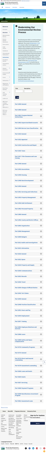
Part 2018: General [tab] (28, 254)
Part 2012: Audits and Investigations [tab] (28, 242)
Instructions (6, 57)
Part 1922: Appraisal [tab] (28, 140)
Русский (30, 443)
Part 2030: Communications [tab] (28, 271)
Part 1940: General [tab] (28, 164)
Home (4, 411)
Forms (4, 77)
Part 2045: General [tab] (28, 299)
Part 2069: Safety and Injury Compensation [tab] (28, 340)
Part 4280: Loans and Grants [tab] (28, 371)
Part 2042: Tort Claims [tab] (28, 293)
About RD (10, 411)
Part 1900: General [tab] (28, 110)
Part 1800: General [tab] (28, 104)
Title (16, 88)
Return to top (4, 407)
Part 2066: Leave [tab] (28, 334)
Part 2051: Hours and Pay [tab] (28, 310)
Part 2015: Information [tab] (28, 248)
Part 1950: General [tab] (28, 186)
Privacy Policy (19, 418)
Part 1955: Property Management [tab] (28, 197)
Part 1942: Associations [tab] (28, 169)
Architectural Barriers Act (11, 415)
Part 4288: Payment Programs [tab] (28, 388)
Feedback (26, 420)
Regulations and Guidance (6, 84)
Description (27, 88)
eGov (25, 418)
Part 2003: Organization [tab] (28, 226)
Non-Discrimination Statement (19, 437)
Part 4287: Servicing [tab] (28, 382)
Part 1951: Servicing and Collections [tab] (28, 192)
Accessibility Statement (18, 415)
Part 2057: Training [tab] (28, 321)
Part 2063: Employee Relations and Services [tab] (28, 328)
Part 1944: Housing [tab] (28, 175)
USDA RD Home (3, 415)
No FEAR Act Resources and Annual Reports (12, 420)
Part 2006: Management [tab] (28, 231)
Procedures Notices (5, 60)
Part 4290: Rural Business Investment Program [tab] (28, 394)
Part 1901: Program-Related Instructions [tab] (28, 116)
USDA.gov (3, 418)
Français (26, 443)
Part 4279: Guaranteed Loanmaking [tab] (28, 366)
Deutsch (7, 443)
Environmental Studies (6, 73)
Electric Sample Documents (5, 41)
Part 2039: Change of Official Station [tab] (28, 288)
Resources (7, 7)
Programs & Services (20, 411)
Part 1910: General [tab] (28, 134)
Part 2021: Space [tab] (28, 259)
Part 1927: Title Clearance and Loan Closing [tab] (28, 157)
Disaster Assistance (5, 69)
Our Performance (4, 424)
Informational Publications (6, 54)
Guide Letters (4, 47)
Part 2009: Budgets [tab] (28, 237)
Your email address (35, 417)
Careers (2, 426)
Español (2, 443)
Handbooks (5, 50)
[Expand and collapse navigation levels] (9, 32)
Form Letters (6, 44)
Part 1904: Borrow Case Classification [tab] (28, 128)
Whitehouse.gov (27, 417)
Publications (6, 80)
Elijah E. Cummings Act (12, 433)
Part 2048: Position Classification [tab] (28, 305)
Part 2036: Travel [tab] (28, 282)
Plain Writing (11, 427)
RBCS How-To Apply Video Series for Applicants (6, 104)
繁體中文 (17, 443)
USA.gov (25, 415)
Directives (15, 7)
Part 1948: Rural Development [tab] (28, 181)
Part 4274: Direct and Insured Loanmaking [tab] (28, 359)
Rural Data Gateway (5, 88)
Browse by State (32, 411)
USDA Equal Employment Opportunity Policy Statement (18, 423)
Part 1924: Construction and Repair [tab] (28, 145)
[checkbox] (44, 361)
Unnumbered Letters (6, 64)
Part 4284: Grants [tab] (28, 377)
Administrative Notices (6, 36)
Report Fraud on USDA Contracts (4, 430)
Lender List (5, 98)
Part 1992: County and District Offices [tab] (28, 220)
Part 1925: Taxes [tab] (28, 151)
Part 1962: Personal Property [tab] (28, 209)
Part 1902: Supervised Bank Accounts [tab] (28, 123)
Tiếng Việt (12, 443)
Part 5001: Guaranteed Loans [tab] (28, 401)
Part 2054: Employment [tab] (28, 316)
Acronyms (5, 29)
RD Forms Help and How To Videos (5, 112)
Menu (44, 3)
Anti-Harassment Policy (18, 429)
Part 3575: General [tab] (28, 353)
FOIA (10, 431)
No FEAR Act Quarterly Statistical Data (12, 424)
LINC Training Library (5, 94)
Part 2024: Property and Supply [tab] (28, 265)
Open (10, 429)
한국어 (21, 443)
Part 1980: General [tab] (28, 214)
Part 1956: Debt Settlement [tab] (28, 203)
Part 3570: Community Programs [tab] (28, 347)
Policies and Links (3, 421)
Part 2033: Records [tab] (28, 276)
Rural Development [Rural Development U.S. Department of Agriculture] (11, 3)
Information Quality (18, 433)
